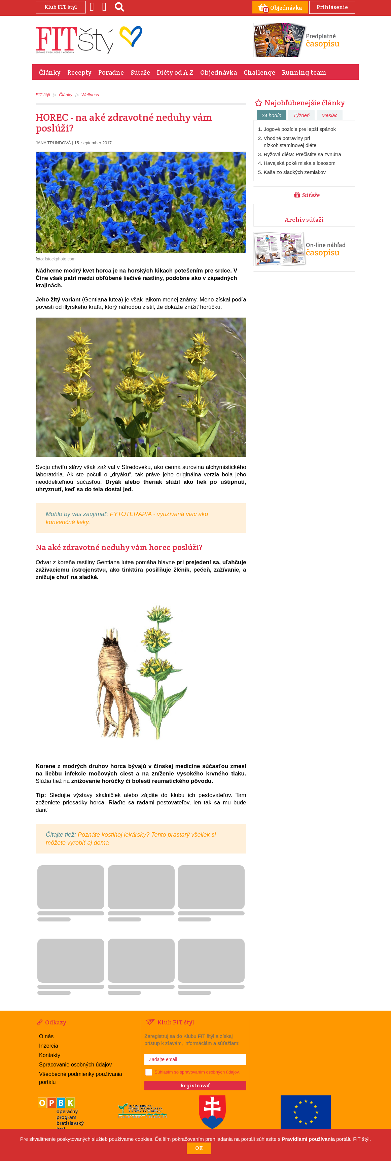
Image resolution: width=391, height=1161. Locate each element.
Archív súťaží (304, 219)
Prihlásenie (332, 6)
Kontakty (49, 1054)
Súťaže (140, 72)
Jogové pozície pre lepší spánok (300, 129)
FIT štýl (43, 94)
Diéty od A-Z (175, 72)
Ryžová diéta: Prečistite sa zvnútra (302, 154)
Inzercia (48, 1045)
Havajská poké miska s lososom (299, 163)
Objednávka (218, 72)
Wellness (90, 94)
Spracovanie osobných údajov (75, 1063)
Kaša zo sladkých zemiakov (295, 172)
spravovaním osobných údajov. (210, 1071)
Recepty (79, 72)
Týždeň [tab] (301, 115)
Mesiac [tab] (330, 115)
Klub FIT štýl (60, 6)
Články (50, 72)
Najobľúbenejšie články (299, 102)
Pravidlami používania (308, 1139)
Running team (304, 72)
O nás (46, 1036)
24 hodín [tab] (271, 115)
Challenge (259, 72)
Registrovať (195, 1085)
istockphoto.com (60, 258)
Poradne (111, 72)
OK (199, 1148)
